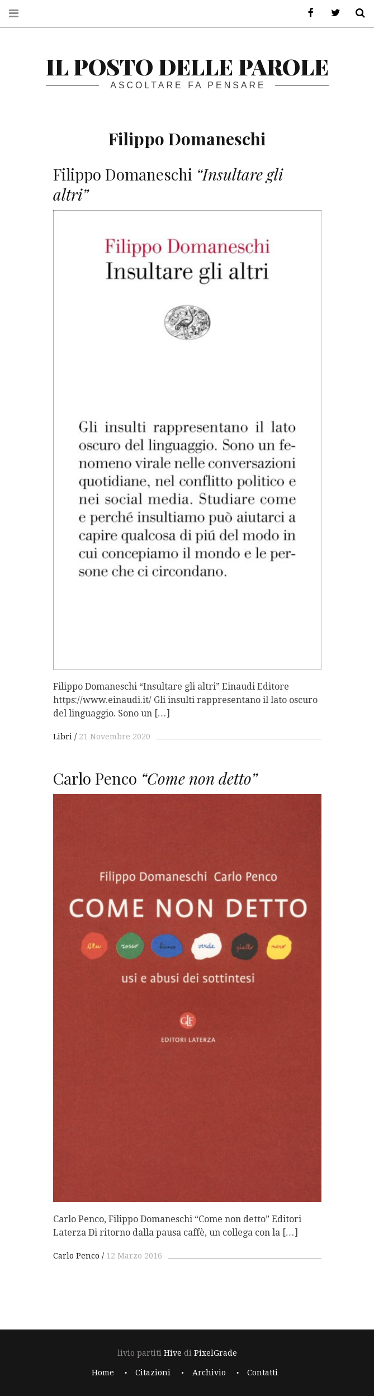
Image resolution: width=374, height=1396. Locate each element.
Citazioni (153, 1372)
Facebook (307, 13)
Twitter (331, 13)
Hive (173, 1352)
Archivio (209, 1372)
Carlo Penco (76, 1255)
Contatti (262, 1372)
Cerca (356, 13)
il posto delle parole (187, 66)
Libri (62, 736)
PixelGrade (215, 1352)
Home (103, 1372)
